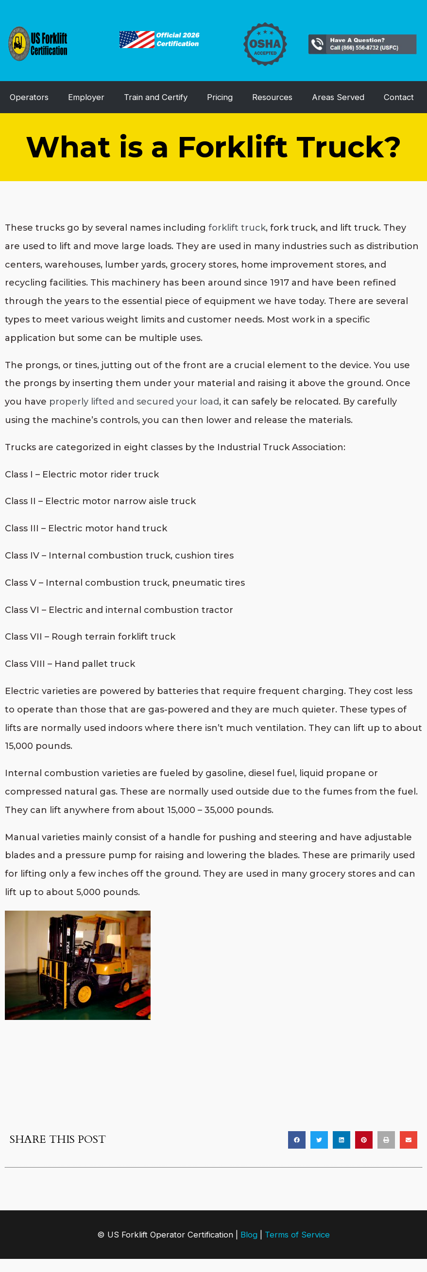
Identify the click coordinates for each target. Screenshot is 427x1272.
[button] (297, 1140)
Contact (399, 97)
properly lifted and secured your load (134, 401)
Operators (29, 97)
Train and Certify (156, 97)
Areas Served (338, 97)
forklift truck (237, 227)
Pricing (220, 97)
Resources (272, 97)
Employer (86, 97)
